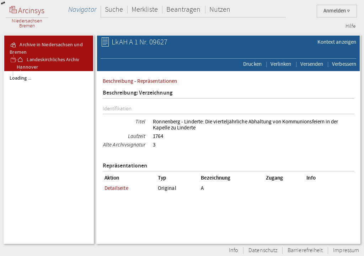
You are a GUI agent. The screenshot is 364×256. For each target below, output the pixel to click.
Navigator (82, 9)
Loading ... (20, 78)
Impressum (346, 250)
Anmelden (336, 10)
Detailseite (116, 188)
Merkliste (145, 9)
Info (233, 250)
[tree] (48, 157)
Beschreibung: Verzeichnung (137, 93)
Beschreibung (118, 81)
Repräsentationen (157, 81)
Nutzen (219, 9)
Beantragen (183, 9)
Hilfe (350, 26)
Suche (114, 9)
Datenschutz (262, 250)
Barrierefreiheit (305, 250)
